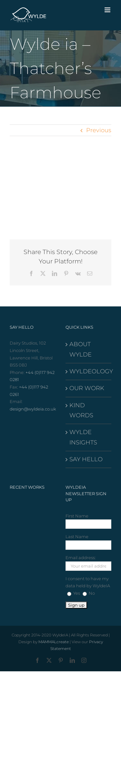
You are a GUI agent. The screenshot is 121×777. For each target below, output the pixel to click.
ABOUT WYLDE (80, 349)
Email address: (81, 557)
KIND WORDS (81, 410)
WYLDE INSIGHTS (83, 437)
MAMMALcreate (53, 641)
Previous (98, 130)
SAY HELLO (86, 459)
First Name (77, 515)
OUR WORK (86, 388)
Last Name (77, 536)
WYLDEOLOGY (88, 371)
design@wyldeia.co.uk (33, 408)
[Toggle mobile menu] (108, 9)
